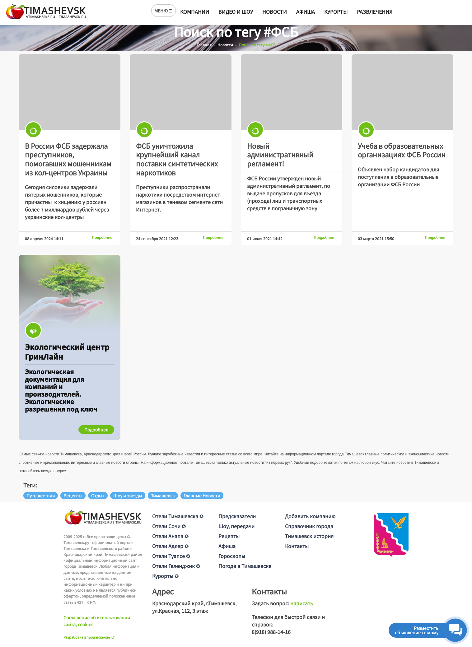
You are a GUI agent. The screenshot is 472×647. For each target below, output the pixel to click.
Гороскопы (231, 556)
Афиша (305, 11)
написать (301, 603)
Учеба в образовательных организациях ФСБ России (402, 150)
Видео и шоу (235, 11)
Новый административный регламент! (280, 154)
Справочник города (309, 526)
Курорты (336, 11)
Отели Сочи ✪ (169, 526)
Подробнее (102, 237)
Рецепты (229, 536)
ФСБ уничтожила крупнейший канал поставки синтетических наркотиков (177, 159)
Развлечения (374, 11)
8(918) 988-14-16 (271, 631)
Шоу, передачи (236, 526)
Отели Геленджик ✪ (176, 566)
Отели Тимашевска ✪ (177, 516)
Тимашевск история (309, 536)
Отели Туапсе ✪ (171, 556)
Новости (274, 11)
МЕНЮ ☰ (163, 10)
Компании (194, 11)
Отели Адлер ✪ (170, 546)
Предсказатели (237, 516)
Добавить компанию (310, 516)
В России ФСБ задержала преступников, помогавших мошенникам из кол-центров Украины (68, 159)
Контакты (297, 546)
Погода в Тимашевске (244, 566)
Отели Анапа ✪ (170, 536)
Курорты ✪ (165, 576)
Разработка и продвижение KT (89, 637)
